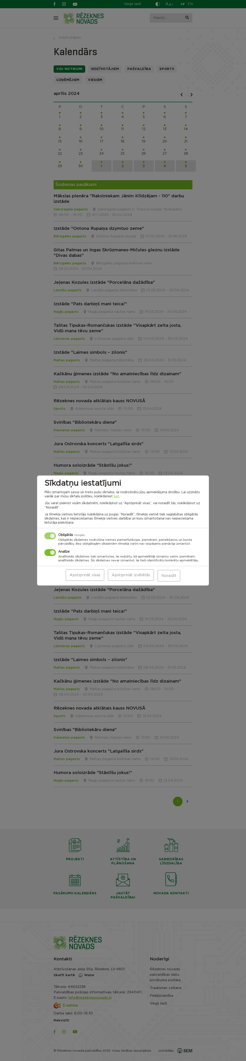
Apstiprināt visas (85, 576)
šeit (116, 497)
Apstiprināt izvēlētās (131, 576)
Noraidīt (168, 576)
